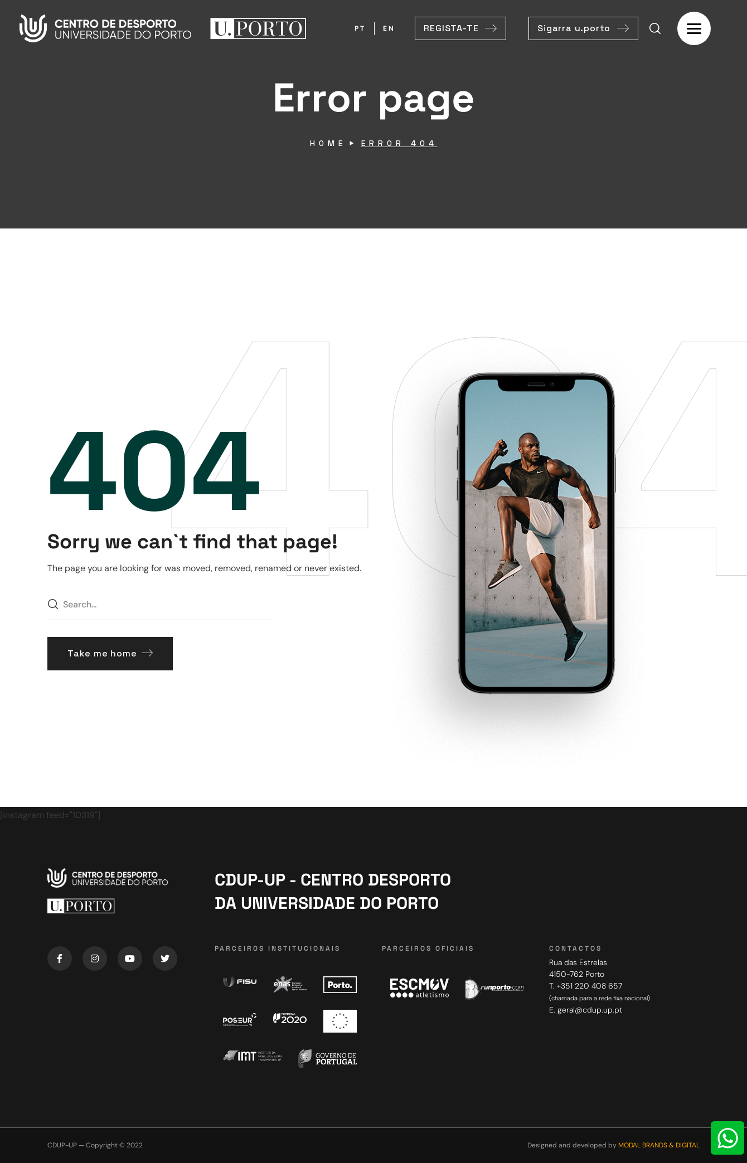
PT (360, 28)
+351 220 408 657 (589, 986)
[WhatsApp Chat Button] (727, 1138)
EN (389, 28)
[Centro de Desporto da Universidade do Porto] (624, 1055)
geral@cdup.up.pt (589, 1010)
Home (328, 143)
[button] (460, 28)
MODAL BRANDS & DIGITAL (659, 1145)
